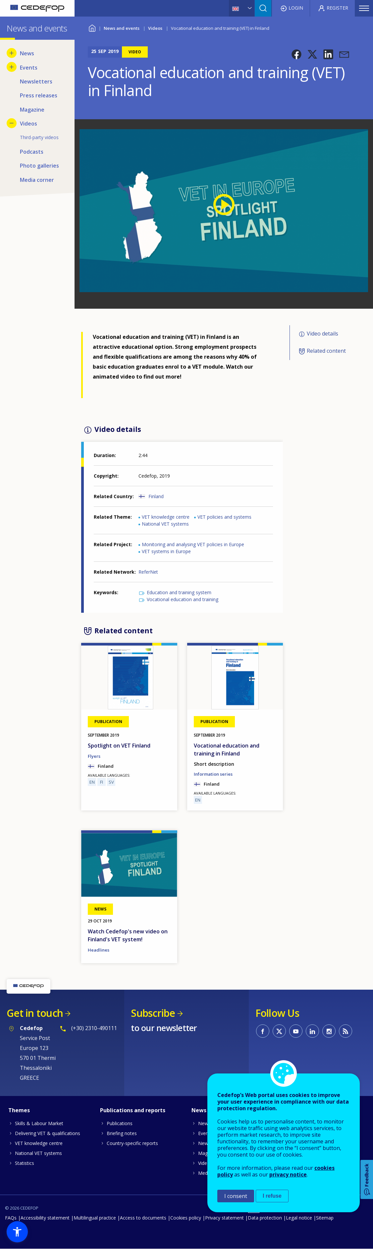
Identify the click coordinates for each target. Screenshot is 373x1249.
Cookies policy (185, 1218)
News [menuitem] (27, 53)
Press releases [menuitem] (38, 95)
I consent (235, 1196)
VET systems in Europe (166, 551)
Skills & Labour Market (39, 1123)
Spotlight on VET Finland (119, 745)
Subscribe (153, 1013)
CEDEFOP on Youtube (295, 1031)
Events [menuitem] (28, 67)
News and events (121, 28)
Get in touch (35, 1013)
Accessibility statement (45, 1218)
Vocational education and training (182, 599)
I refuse (272, 1196)
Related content (326, 350)
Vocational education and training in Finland (226, 749)
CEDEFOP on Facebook (262, 1031)
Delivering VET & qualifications (47, 1133)
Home (92, 27)
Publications (120, 1123)
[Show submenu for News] (12, 53)
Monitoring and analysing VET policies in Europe (193, 544)
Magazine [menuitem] (32, 109)
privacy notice (288, 1174)
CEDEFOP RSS (345, 1031)
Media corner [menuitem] (37, 179)
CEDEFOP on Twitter (279, 1031)
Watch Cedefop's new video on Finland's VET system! (128, 935)
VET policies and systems (224, 517)
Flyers (94, 756)
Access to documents (143, 1218)
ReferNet (148, 572)
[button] (296, 54)
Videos (155, 28)
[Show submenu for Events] (12, 67)
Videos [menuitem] (28, 123)
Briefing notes (122, 1133)
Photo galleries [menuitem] (39, 165)
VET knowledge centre (165, 517)
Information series (213, 774)
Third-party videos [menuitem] (39, 137)
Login (296, 8)
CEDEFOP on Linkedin (312, 1031)
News (204, 1123)
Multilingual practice (95, 1218)
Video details (322, 333)
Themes (19, 1110)
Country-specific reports (132, 1143)
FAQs (11, 1218)
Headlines (98, 950)
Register (337, 8)
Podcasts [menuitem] (31, 151)
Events (205, 1133)
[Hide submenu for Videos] (12, 123)
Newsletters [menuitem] (36, 81)
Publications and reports (132, 1110)
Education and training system (179, 592)
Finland (156, 496)
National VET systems (165, 524)
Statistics (24, 1163)
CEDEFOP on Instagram (329, 1031)
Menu (364, 8)
